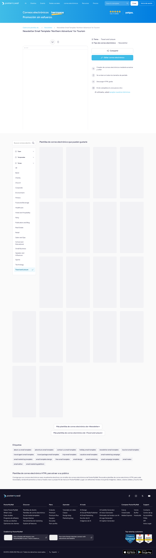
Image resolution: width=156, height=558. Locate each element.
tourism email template (130, 450)
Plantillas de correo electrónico (34, 513)
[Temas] (33, 163)
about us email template (22, 450)
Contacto (146, 510)
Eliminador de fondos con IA (109, 515)
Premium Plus (54, 515)
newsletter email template (109, 450)
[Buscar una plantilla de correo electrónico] (23, 143)
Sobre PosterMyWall (11, 510)
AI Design (83, 510)
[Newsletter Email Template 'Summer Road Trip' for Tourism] (51, 282)
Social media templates (31, 515)
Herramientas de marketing (32, 521)
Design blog (67, 515)
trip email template (69, 455)
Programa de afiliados (11, 518)
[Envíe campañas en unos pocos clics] (93, 88)
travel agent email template (24, 455)
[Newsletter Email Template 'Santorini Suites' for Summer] (51, 172)
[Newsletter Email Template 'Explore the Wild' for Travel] (105, 282)
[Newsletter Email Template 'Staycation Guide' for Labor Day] (51, 391)
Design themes (28, 518)
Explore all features (30, 524)
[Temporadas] (33, 157)
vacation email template (88, 455)
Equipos (52, 518)
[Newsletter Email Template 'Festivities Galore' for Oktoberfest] (105, 227)
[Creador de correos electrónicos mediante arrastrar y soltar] (93, 68)
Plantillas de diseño (29, 510)
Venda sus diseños (10, 521)
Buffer (136, 513)
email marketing (91, 459)
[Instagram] (136, 496)
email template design (44, 459)
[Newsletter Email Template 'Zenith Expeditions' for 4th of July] (131, 227)
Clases (65, 513)
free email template (63, 459)
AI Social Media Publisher (89, 513)
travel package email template (48, 455)
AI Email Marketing (86, 515)
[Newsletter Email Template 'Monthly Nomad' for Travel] (78, 172)
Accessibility (147, 515)
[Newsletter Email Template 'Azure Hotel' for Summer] (51, 336)
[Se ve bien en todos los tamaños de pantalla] (93, 75)
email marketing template (23, 459)
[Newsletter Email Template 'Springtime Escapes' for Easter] (105, 336)
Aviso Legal (147, 524)
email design (77, 459)
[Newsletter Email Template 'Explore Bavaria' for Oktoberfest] (24, 391)
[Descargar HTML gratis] (93, 81)
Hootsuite (137, 515)
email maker (127, 459)
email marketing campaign (110, 455)
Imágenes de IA (85, 521)
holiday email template (88, 450)
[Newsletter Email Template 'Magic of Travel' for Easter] (24, 336)
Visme (136, 510)
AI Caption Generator (107, 521)
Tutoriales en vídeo (69, 510)
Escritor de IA (85, 518)
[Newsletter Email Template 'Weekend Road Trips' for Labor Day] (105, 172)
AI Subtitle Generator (107, 510)
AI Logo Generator (106, 518)
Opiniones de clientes (11, 524)
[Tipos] (33, 151)
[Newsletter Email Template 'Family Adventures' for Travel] (78, 227)
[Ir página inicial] (9, 3)
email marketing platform (35, 464)
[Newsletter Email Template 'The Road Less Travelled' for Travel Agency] (131, 282)
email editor (18, 464)
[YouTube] (149, 496)
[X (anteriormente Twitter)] (142, 496)
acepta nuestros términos (120, 92)
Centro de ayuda (149, 513)
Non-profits (53, 524)
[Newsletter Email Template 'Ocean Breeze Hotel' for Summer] (78, 282)
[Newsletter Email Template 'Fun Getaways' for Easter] (78, 336)
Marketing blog (68, 518)
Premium (52, 513)
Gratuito (52, 510)
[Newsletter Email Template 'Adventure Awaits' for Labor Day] (131, 336)
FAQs (145, 518)
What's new (8, 513)
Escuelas (52, 521)
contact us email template (66, 450)
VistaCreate (125, 513)
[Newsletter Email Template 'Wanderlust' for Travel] (131, 172)
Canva (123, 510)
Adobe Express (126, 515)
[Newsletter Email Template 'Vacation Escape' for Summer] (51, 227)
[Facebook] (129, 496)
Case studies (8, 515)
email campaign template (110, 459)
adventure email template (44, 450)
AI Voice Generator (106, 513)
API (144, 521)
